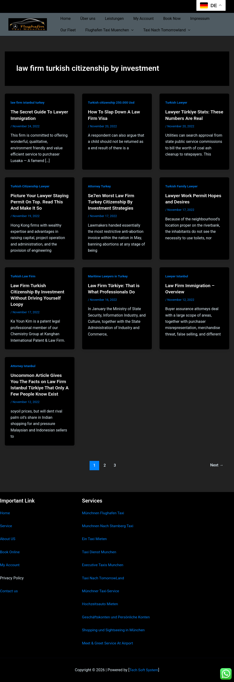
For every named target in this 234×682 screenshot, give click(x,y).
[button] (128, 30)
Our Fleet (67, 30)
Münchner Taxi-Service (101, 584)
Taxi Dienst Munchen (99, 545)
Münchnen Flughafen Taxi (104, 506)
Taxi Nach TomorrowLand (104, 571)
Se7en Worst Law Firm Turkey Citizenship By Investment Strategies (112, 202)
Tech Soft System (144, 670)
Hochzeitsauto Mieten (100, 597)
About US (8, 532)
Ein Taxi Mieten (95, 532)
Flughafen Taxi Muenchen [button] (106, 30)
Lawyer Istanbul (177, 276)
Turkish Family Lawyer (182, 186)
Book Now (163, 18)
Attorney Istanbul (23, 366)
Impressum (189, 18)
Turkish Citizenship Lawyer (31, 186)
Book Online (10, 545)
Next (216, 465)
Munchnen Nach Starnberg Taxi (108, 519)
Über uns (84, 18)
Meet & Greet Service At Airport (108, 643)
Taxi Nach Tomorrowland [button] (162, 30)
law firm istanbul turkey (28, 102)
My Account (137, 18)
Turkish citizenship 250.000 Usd (112, 102)
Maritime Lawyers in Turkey (108, 276)
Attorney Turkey (100, 186)
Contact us (9, 584)
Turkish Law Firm (23, 276)
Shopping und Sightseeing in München (114, 630)
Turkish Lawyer (176, 102)
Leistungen (109, 18)
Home (64, 18)
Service (6, 519)
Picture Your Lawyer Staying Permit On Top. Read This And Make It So (38, 202)
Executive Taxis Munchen (103, 558)
